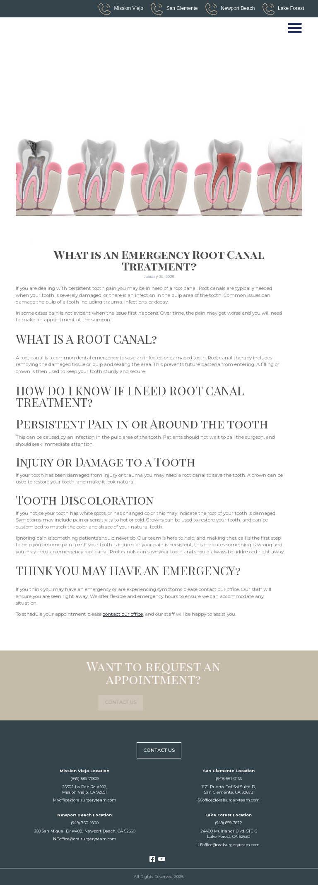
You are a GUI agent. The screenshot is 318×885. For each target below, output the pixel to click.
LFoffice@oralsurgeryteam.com (229, 844)
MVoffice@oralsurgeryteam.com (84, 800)
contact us (104, 702)
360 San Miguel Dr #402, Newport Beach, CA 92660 (84, 831)
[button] (295, 28)
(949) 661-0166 (229, 778)
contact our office (123, 614)
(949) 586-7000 (84, 778)
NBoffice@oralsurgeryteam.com (84, 839)
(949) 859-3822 (228, 822)
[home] (46, 28)
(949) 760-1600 (85, 822)
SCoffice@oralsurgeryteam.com (229, 800)
